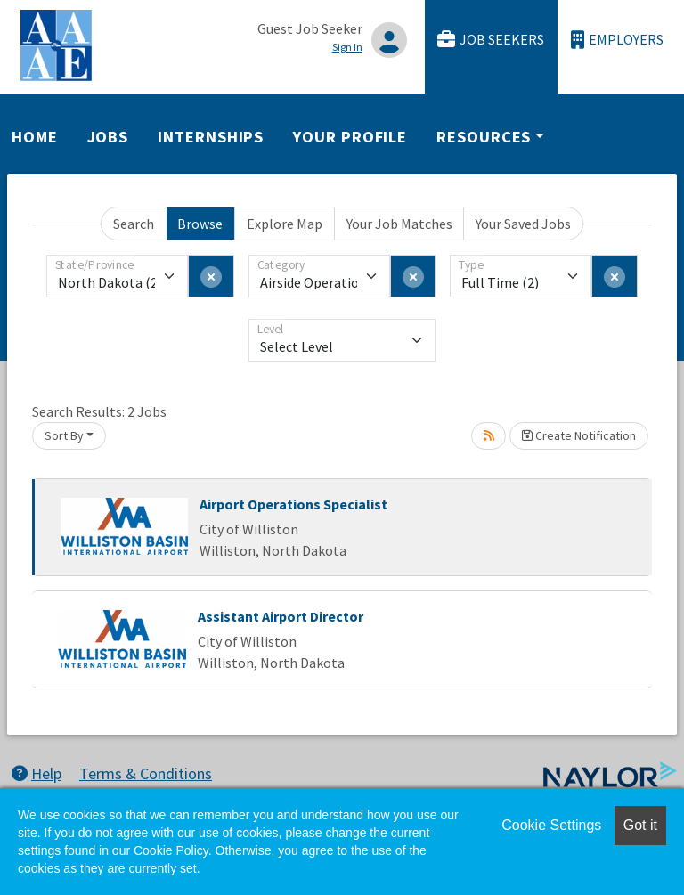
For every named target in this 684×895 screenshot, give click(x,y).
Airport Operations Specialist (293, 504)
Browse (200, 223)
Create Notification (579, 435)
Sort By (64, 435)
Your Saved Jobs (523, 223)
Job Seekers (490, 39)
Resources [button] (483, 136)
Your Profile (350, 136)
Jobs (108, 136)
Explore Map (284, 223)
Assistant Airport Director (280, 616)
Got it (640, 825)
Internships (211, 136)
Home (35, 136)
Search (133, 223)
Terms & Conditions (145, 773)
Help (36, 773)
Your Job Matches (399, 223)
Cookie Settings (551, 825)
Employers (617, 39)
